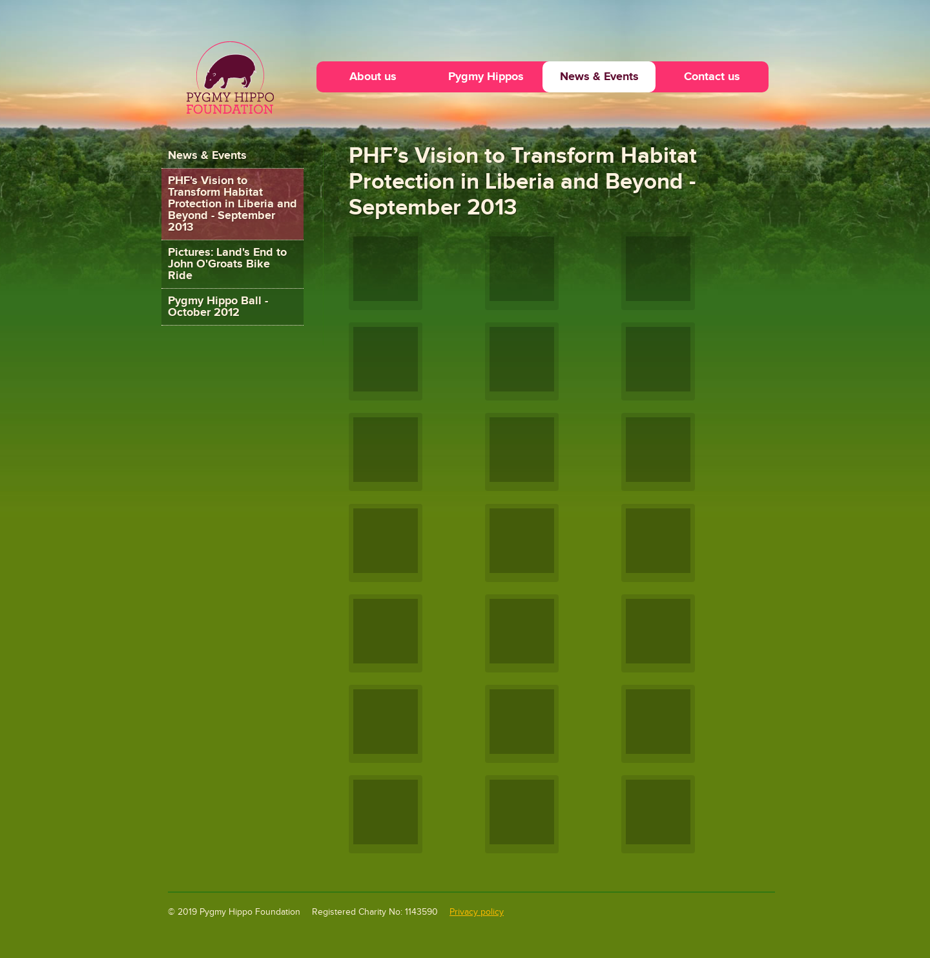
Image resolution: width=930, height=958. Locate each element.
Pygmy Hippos (486, 76)
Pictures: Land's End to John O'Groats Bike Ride (227, 263)
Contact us (712, 76)
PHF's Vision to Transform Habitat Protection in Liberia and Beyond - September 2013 (232, 204)
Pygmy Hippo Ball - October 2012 (218, 306)
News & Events (599, 76)
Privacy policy (477, 912)
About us (373, 76)
